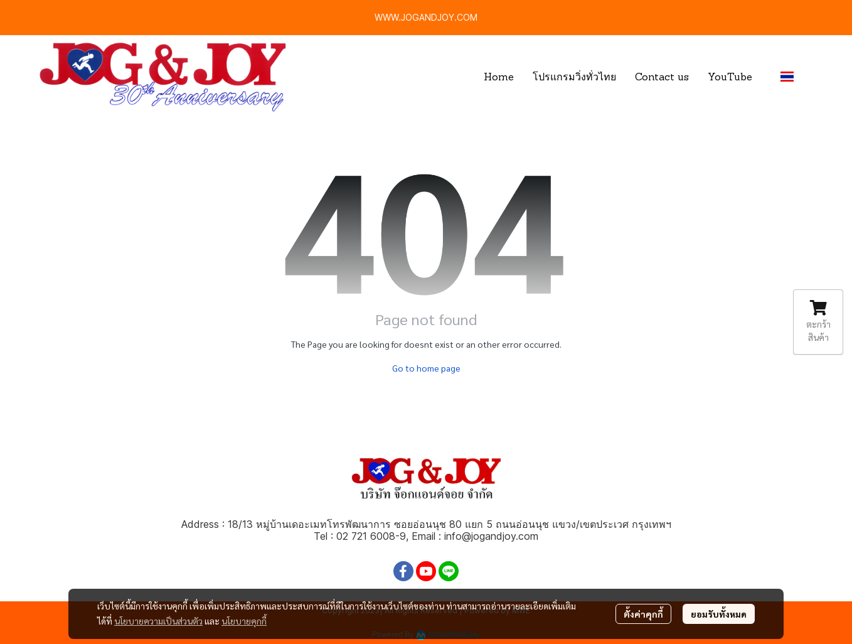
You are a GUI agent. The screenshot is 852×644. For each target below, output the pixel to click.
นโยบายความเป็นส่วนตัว (158, 620)
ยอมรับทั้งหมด (719, 614)
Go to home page (426, 367)
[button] (792, 76)
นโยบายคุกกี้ (244, 620)
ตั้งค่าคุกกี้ (643, 614)
